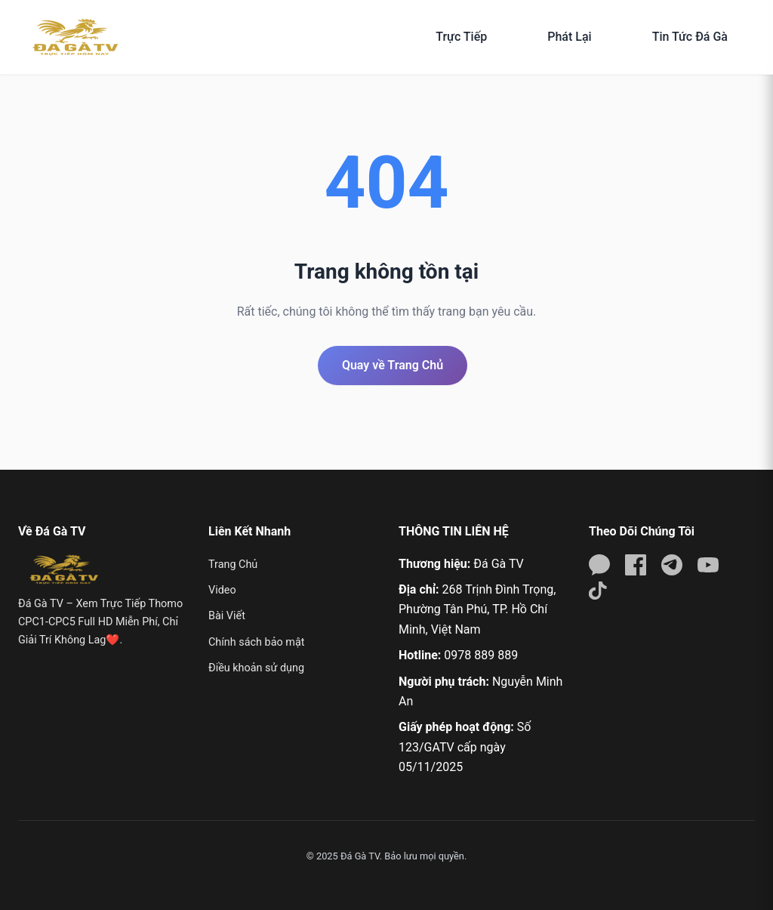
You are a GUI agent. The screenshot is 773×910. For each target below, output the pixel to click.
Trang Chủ (232, 564)
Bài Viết (226, 615)
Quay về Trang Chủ (392, 365)
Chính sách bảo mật (256, 642)
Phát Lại (569, 36)
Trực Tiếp (461, 36)
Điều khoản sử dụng (256, 668)
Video (222, 590)
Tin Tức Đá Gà (690, 36)
